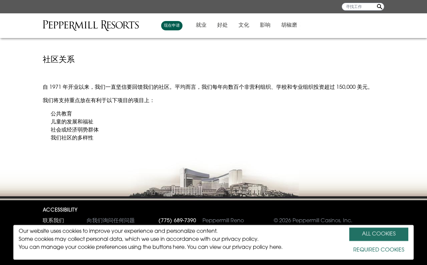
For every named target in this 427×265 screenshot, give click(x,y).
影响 (349, 25)
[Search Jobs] (379, 6)
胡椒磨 (374, 25)
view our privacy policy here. (246, 247)
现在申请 (256, 26)
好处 (307, 25)
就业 (285, 25)
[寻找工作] (363, 7)
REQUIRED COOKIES (378, 250)
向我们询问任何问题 (89, 221)
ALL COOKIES (379, 234)
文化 (328, 25)
